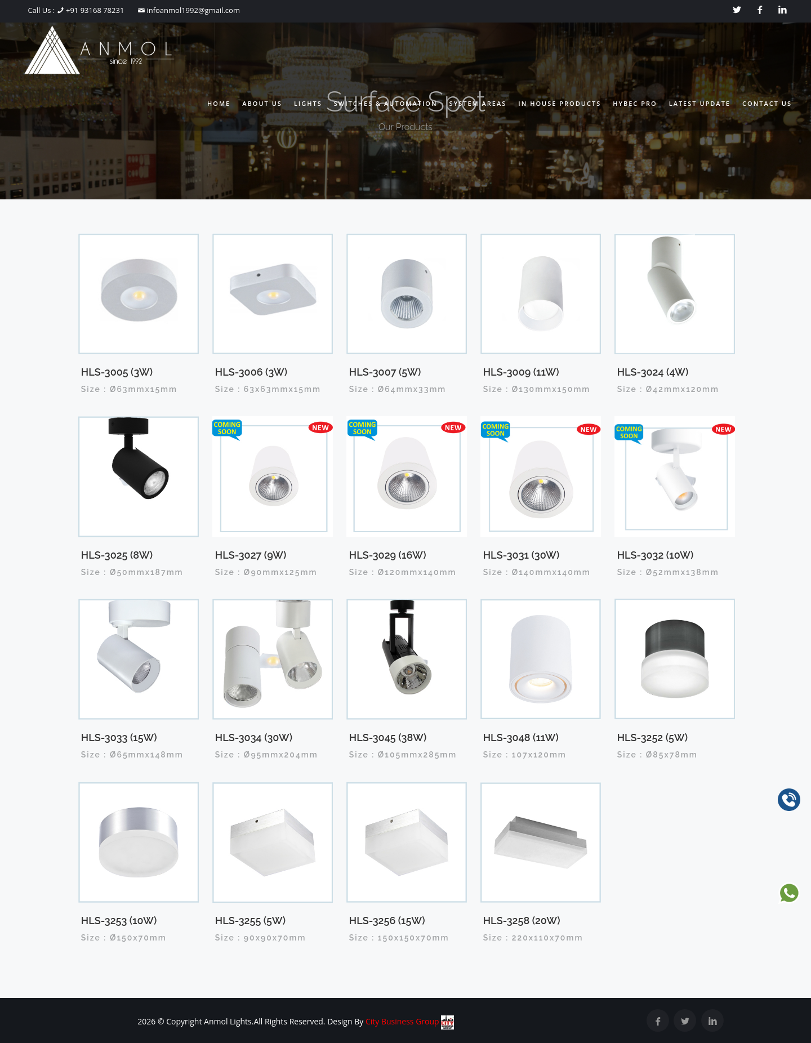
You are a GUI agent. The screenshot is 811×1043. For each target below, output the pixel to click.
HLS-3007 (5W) (385, 372)
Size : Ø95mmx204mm (266, 754)
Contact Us (767, 103)
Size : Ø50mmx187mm (132, 572)
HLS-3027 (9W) (251, 555)
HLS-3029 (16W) (387, 555)
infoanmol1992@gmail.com (192, 10)
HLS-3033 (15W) (119, 737)
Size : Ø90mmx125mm (266, 572)
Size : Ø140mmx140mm (537, 572)
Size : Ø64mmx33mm (398, 389)
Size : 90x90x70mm (260, 937)
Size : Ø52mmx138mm (668, 572)
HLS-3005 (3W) (117, 372)
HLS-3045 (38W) (388, 737)
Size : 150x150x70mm (399, 937)
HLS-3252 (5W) (652, 737)
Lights (308, 103)
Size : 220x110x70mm (533, 937)
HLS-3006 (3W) (251, 372)
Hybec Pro (635, 103)
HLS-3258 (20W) (521, 920)
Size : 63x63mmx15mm (268, 389)
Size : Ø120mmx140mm (403, 572)
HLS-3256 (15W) (387, 920)
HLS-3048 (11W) (521, 737)
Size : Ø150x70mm (124, 937)
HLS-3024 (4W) (653, 372)
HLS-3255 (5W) (250, 920)
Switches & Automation (386, 103)
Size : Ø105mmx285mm (403, 754)
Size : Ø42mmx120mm (668, 389)
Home (218, 103)
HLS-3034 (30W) (253, 737)
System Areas (478, 103)
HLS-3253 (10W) (119, 920)
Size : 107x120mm (525, 754)
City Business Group (410, 1021)
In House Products (559, 103)
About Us (262, 103)
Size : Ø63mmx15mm (129, 389)
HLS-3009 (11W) (521, 372)
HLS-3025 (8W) (117, 555)
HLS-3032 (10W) (655, 555)
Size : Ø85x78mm (657, 754)
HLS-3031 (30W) (521, 555)
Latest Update (699, 103)
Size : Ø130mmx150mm (537, 389)
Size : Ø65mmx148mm (132, 754)
